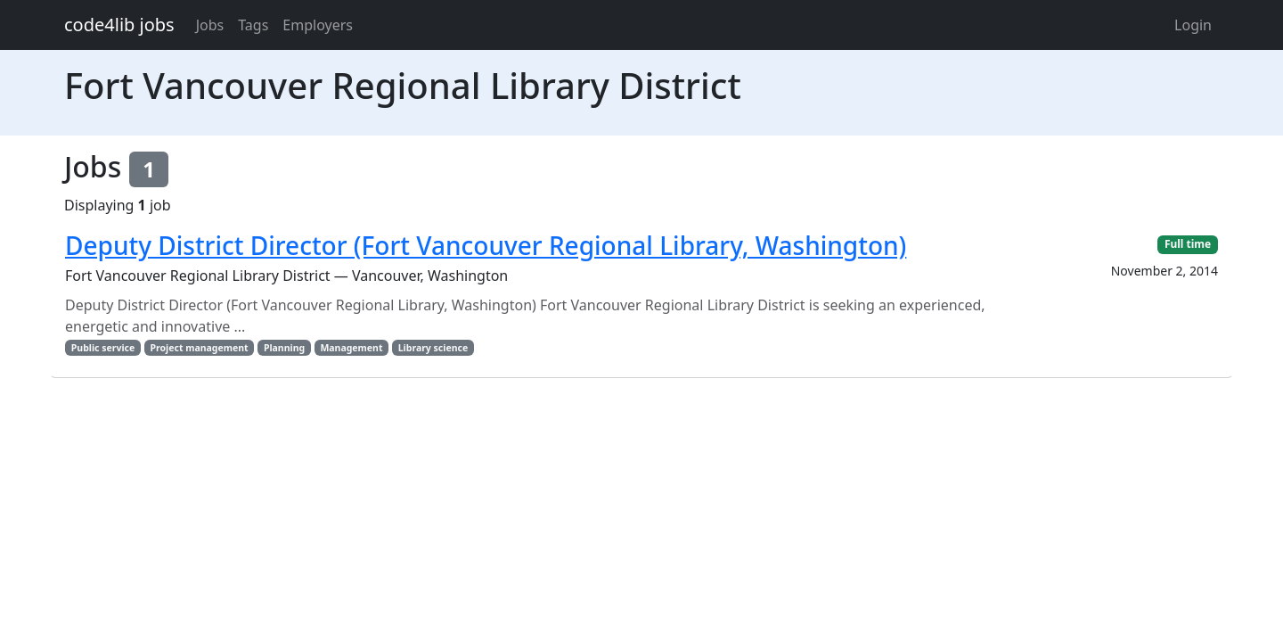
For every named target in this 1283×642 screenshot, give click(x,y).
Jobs (210, 25)
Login (1193, 25)
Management (351, 348)
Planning (284, 348)
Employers (317, 25)
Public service (103, 348)
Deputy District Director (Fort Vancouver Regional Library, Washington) (485, 245)
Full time (1188, 243)
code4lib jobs (119, 24)
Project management (200, 348)
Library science (433, 348)
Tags (253, 25)
